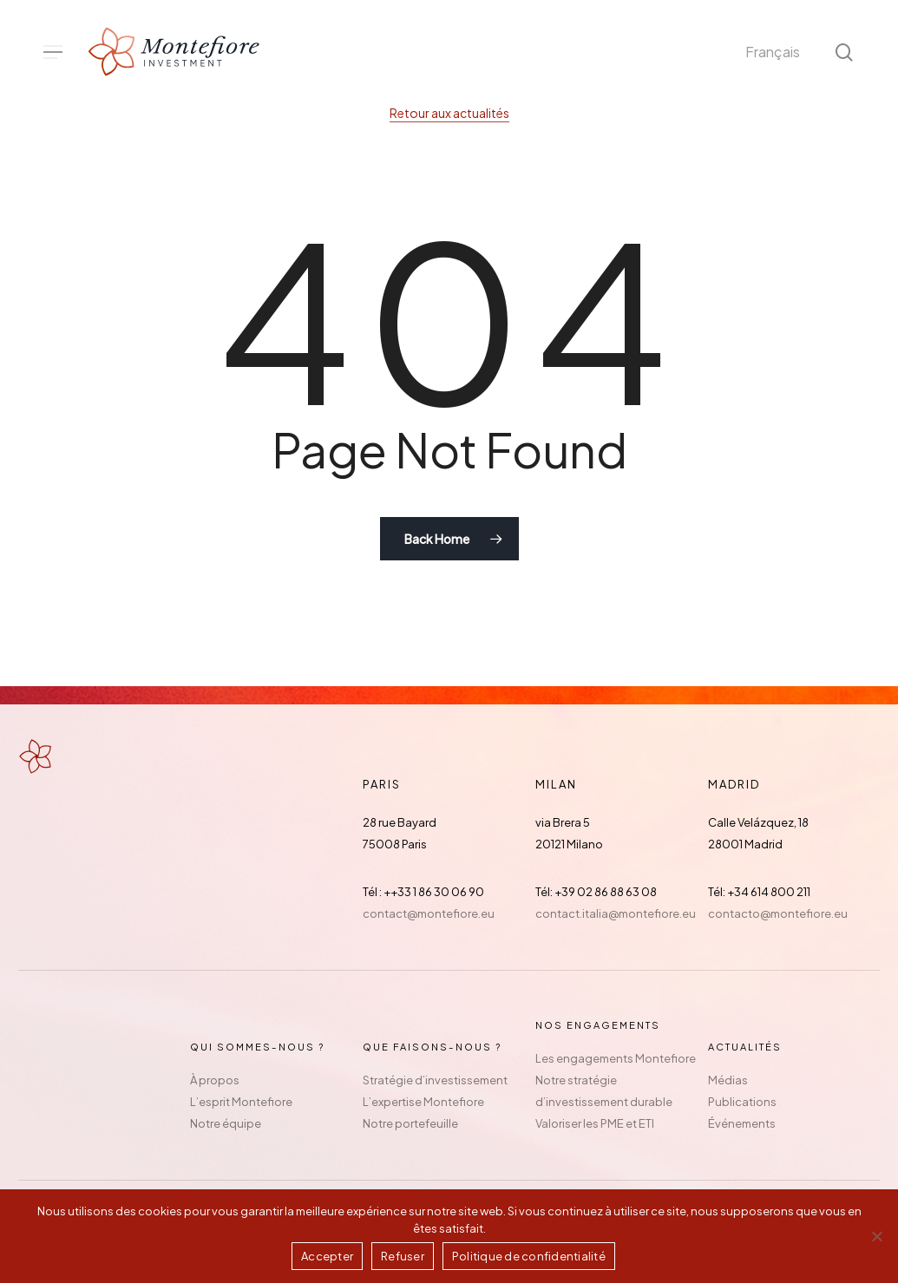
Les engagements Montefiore (615, 1058)
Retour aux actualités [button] (449, 113)
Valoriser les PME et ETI (594, 1123)
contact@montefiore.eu (429, 913)
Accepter (327, 1256)
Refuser (402, 1256)
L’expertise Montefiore (423, 1102)
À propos (214, 1080)
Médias (728, 1080)
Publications (742, 1102)
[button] (52, 52)
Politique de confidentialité (529, 1256)
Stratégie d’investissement (435, 1080)
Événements (742, 1123)
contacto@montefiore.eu (778, 913)
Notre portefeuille (410, 1123)
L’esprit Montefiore (241, 1102)
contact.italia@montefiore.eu (615, 913)
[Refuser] (876, 1236)
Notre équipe (225, 1123)
